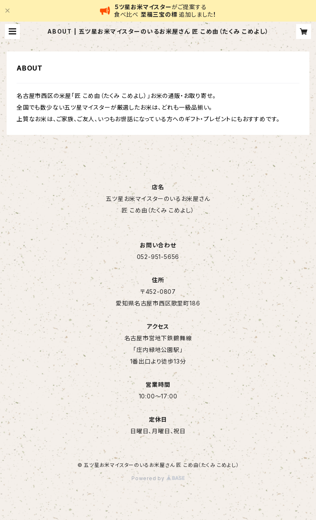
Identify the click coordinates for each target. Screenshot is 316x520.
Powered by (158, 478)
